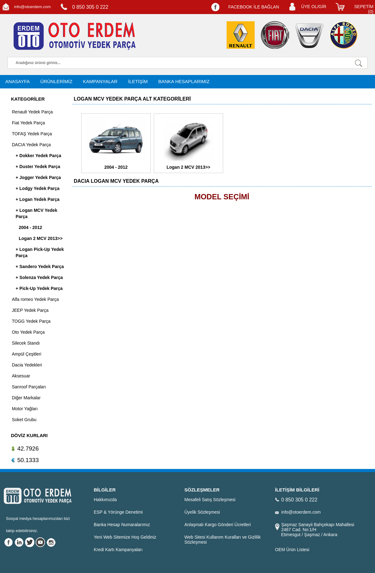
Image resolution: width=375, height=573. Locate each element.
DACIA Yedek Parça (31, 144)
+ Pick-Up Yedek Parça (39, 288)
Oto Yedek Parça (28, 332)
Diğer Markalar (26, 397)
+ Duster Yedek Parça (38, 166)
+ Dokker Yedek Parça (38, 155)
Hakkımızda (105, 499)
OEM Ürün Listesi (292, 549)
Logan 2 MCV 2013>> (40, 238)
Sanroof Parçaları (29, 386)
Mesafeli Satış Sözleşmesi (209, 499)
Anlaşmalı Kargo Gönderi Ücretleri (217, 524)
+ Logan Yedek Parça (37, 199)
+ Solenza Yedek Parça (39, 277)
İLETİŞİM (138, 81)
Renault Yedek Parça (32, 111)
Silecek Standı (26, 343)
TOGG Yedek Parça (31, 321)
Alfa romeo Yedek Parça (35, 299)
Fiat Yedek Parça (28, 122)
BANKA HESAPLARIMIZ (183, 81)
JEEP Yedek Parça (30, 310)
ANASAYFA (17, 81)
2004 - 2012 (30, 227)
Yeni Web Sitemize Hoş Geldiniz (125, 537)
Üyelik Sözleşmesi (202, 512)
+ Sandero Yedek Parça (40, 266)
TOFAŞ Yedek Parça (32, 133)
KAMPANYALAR (100, 81)
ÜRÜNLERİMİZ (56, 81)
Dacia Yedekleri (27, 364)
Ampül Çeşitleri (26, 353)
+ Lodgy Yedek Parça (37, 188)
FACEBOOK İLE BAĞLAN (253, 6)
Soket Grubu (24, 419)
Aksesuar (21, 375)
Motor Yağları (25, 408)
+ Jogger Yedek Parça (38, 177)
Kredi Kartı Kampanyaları (118, 549)
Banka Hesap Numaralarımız (122, 524)
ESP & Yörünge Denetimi (118, 512)
